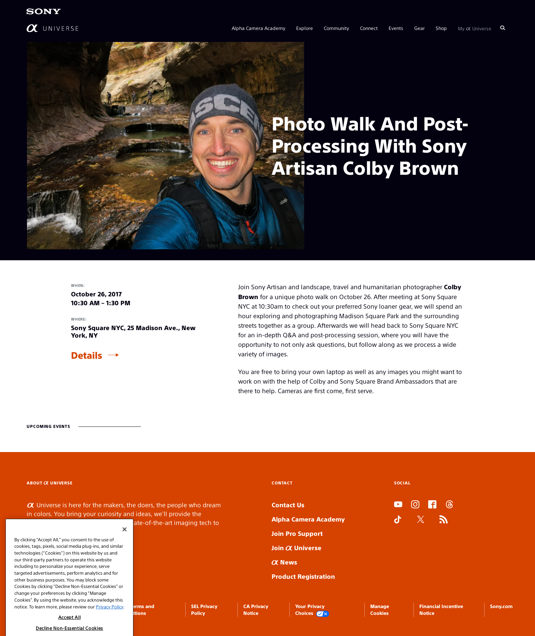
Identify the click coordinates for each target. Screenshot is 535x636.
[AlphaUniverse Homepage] (52, 28)
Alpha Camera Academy (258, 28)
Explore (304, 28)
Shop (441, 28)
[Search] (502, 28)
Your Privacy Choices (312, 610)
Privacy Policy (109, 625)
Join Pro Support (297, 533)
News (284, 562)
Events (396, 28)
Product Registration (303, 576)
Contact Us (288, 505)
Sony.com (501, 606)
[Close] (124, 548)
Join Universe (296, 548)
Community (336, 28)
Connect (369, 28)
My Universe (474, 28)
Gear (419, 28)
